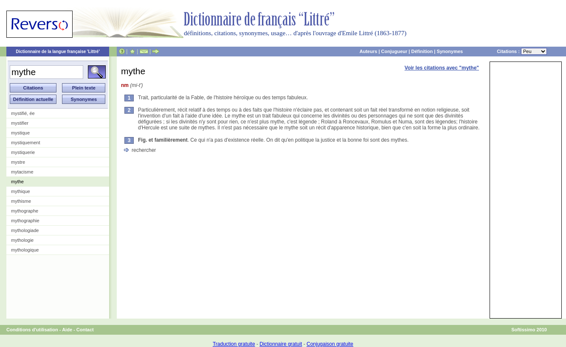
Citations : (522, 51)
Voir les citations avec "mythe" (442, 68)
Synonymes (449, 51)
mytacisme (22, 171)
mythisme (21, 201)
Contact (85, 329)
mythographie (25, 220)
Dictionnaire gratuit (280, 344)
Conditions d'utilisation (32, 329)
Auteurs (368, 51)
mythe (17, 181)
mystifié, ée (23, 113)
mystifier (19, 123)
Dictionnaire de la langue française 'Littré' (58, 51)
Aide (67, 329)
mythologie (22, 240)
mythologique (25, 249)
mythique (20, 191)
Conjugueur (394, 51)
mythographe (24, 210)
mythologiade (25, 230)
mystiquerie (23, 152)
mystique (20, 132)
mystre (18, 162)
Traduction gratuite (234, 344)
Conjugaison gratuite (330, 344)
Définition (422, 51)
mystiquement (25, 142)
